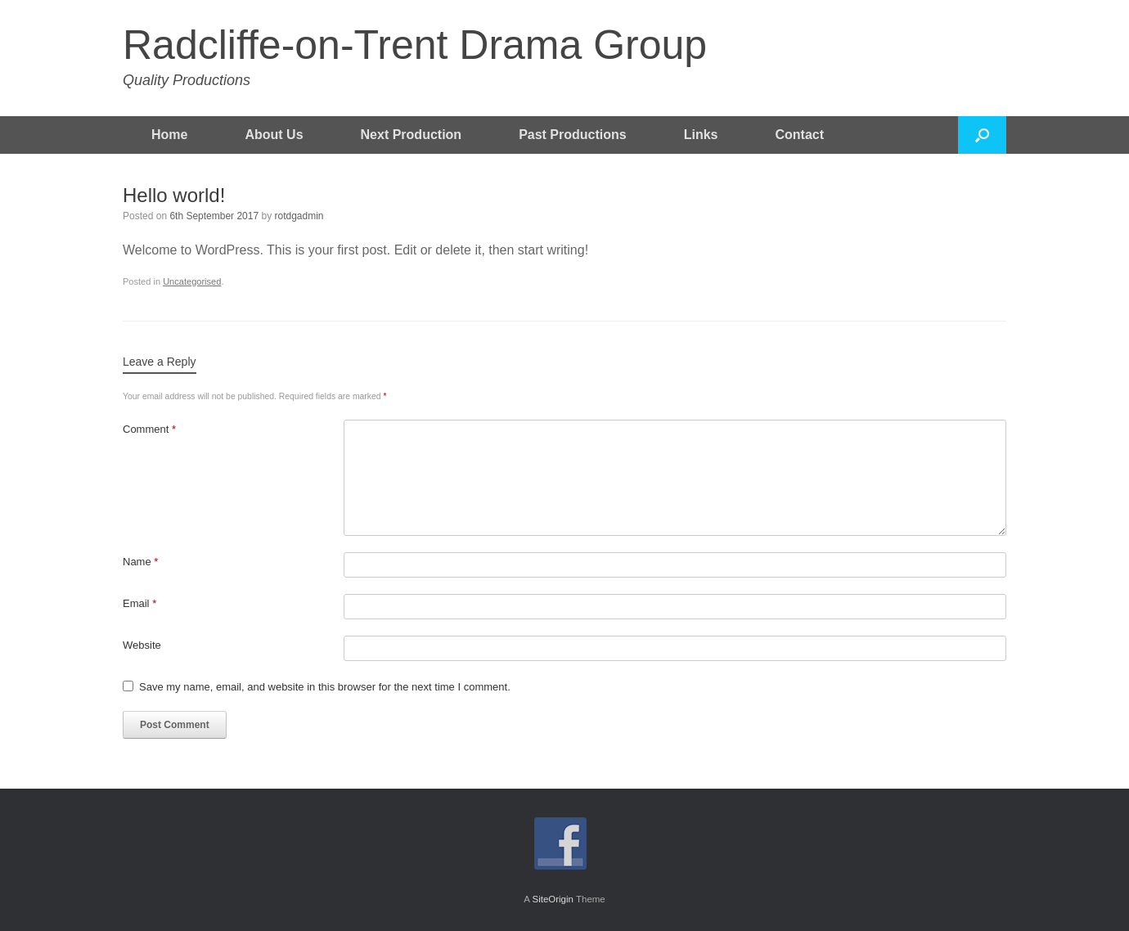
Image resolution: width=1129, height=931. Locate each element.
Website (142, 645)
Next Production (411, 135)
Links (701, 135)
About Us (274, 135)
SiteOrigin (552, 899)
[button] (982, 135)
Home (169, 135)
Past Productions (573, 135)
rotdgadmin (299, 216)
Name (140, 561)
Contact (800, 135)
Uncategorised (192, 281)
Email (139, 603)
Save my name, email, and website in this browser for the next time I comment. (325, 687)
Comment (149, 429)
